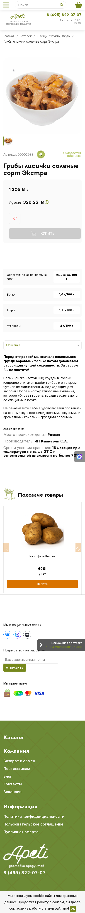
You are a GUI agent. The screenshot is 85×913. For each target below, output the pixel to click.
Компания (16, 751)
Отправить (14, 667)
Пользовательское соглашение (33, 824)
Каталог (13, 737)
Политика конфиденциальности (33, 816)
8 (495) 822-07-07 (64, 14)
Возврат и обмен (19, 761)
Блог (7, 776)
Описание (13, 345)
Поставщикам (16, 768)
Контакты (12, 784)
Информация (20, 806)
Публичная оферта (21, 832)
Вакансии (12, 791)
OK (73, 909)
